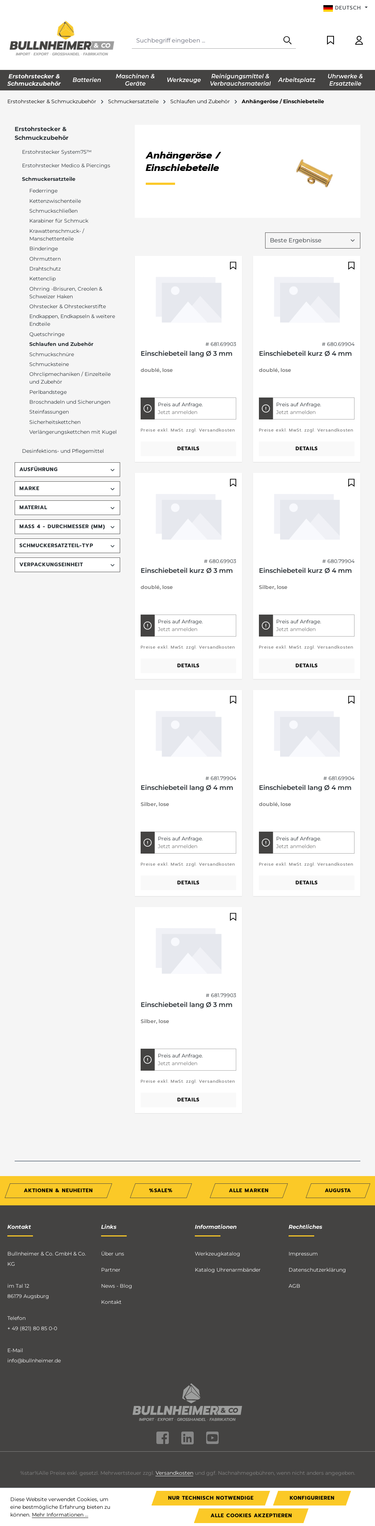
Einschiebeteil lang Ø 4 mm (187, 761)
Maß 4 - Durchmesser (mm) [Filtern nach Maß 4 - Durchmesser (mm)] (67, 526)
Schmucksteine (49, 364)
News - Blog (116, 1260)
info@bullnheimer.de (34, 1334)
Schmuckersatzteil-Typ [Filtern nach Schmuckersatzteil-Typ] (67, 545)
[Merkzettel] (330, 41)
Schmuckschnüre (51, 354)
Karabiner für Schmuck (58, 220)
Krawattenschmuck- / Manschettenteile (56, 235)
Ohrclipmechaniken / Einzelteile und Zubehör (70, 378)
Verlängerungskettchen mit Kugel (73, 432)
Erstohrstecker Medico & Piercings (66, 165)
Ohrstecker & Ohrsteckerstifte (67, 306)
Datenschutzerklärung (317, 1243)
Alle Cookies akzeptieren (251, 1515)
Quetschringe (46, 334)
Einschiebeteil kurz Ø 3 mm (187, 544)
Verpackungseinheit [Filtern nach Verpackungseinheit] (67, 564)
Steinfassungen (49, 411)
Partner (110, 1243)
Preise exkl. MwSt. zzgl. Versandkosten (188, 403)
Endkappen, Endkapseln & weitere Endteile (72, 320)
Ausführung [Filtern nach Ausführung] (67, 469)
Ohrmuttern (45, 258)
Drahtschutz (45, 268)
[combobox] (205, 41)
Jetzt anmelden (177, 386)
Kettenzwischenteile (55, 201)
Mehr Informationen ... (60, 1514)
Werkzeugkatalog (217, 1227)
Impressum (303, 1227)
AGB (294, 1260)
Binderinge (43, 248)
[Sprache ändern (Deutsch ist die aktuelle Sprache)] (345, 8)
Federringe (43, 190)
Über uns (112, 1227)
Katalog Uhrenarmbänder (228, 1243)
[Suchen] (287, 41)
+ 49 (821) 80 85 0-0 (32, 1302)
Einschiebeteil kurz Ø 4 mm (305, 327)
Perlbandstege (48, 392)
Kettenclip (42, 278)
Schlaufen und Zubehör (61, 344)
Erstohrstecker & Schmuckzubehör (41, 133)
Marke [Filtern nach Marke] (67, 488)
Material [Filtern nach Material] (67, 507)
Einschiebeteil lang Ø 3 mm (187, 327)
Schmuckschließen (53, 211)
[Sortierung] (312, 214)
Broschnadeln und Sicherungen (69, 402)
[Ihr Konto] (359, 41)
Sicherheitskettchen (55, 422)
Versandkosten (174, 1446)
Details (188, 422)
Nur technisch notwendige (211, 1498)
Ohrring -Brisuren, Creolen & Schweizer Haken (65, 293)
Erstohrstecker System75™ (57, 152)
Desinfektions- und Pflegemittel (63, 451)
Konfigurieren (312, 1498)
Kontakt (111, 1276)
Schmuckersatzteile (48, 179)
